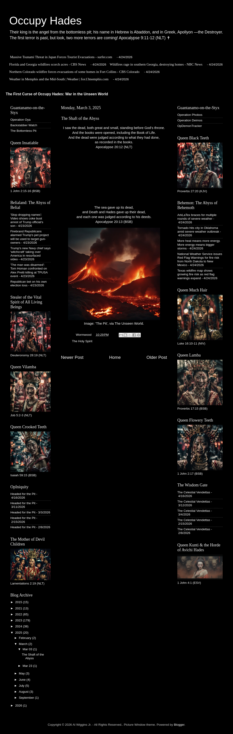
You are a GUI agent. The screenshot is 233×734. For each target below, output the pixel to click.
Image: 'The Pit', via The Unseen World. (114, 277)
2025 (19, 632)
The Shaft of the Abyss (33, 656)
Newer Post (72, 357)
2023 (19, 620)
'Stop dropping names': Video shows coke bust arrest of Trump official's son (26, 220)
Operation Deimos (189, 120)
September (27, 697)
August (24, 691)
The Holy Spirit (82, 341)
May (22, 673)
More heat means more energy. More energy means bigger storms (198, 244)
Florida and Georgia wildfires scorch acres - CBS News (47, 64)
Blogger (179, 724)
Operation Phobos (189, 115)
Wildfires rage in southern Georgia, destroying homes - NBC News (156, 64)
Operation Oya (20, 119)
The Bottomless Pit (23, 130)
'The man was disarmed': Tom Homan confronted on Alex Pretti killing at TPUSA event (29, 270)
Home (115, 357)
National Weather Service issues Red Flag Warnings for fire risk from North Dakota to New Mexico (199, 259)
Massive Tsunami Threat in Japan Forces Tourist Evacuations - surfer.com (61, 57)
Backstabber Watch (23, 125)
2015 (19, 602)
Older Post (157, 357)
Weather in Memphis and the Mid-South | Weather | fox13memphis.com (59, 79)
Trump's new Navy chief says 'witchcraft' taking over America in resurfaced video (30, 253)
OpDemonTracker (189, 126)
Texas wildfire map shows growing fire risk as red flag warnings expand (195, 274)
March (23, 644)
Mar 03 (28, 649)
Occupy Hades (45, 21)
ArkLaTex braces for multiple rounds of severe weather (196, 216)
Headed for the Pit (22, 494)
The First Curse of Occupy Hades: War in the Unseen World (57, 94)
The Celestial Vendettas (193, 492)
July (22, 685)
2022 (19, 614)
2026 (19, 705)
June (22, 679)
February (25, 638)
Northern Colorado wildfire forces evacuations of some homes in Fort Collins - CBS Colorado (74, 72)
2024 (19, 626)
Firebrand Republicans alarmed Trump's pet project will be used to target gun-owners (29, 237)
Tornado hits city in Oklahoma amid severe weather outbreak (198, 229)
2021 (19, 608)
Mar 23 (28, 666)
